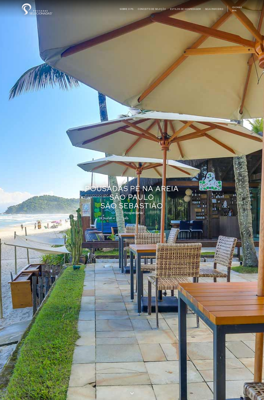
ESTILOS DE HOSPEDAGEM (185, 9)
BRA (234, 10)
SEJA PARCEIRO (214, 9)
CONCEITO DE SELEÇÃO (152, 9)
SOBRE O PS (126, 9)
